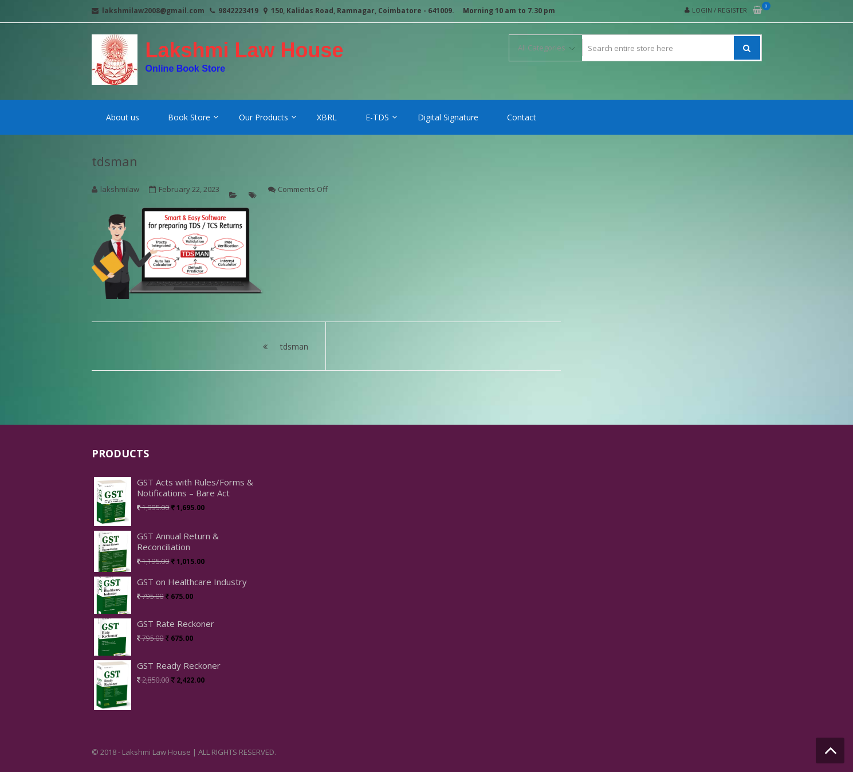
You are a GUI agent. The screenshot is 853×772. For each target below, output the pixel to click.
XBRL (327, 117)
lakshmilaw (119, 189)
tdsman (114, 161)
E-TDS (377, 117)
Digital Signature (448, 117)
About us (122, 117)
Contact (521, 117)
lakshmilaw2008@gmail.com (153, 10)
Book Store (189, 117)
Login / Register (719, 10)
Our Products (263, 117)
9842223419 (238, 10)
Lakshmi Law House (245, 50)
